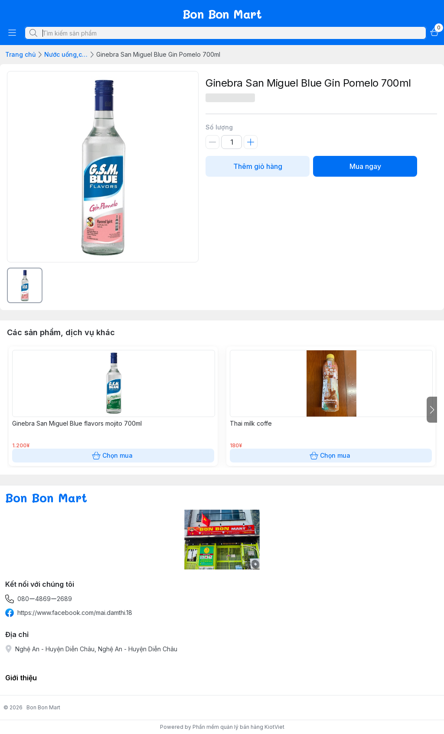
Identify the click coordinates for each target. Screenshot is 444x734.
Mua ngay (365, 166)
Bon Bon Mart (43, 707)
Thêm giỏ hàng (258, 166)
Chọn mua (113, 455)
